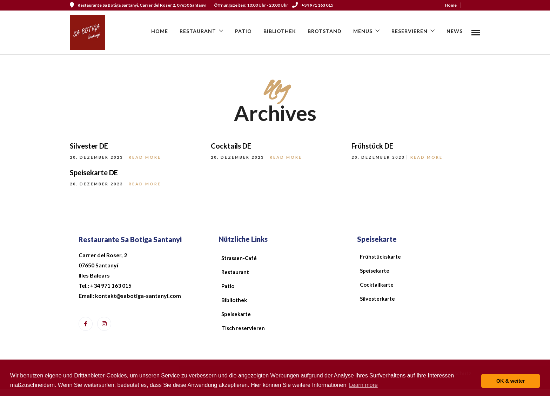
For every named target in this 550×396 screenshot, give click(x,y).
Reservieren (409, 31)
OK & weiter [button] (510, 381)
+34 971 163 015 (312, 5)
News (455, 31)
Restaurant (198, 31)
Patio (243, 31)
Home (451, 5)
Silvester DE (89, 146)
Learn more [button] (363, 385)
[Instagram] (104, 324)
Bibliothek (279, 31)
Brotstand (325, 31)
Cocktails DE (231, 146)
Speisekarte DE (94, 172)
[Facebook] (86, 324)
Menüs (363, 31)
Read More (145, 157)
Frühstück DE (372, 146)
